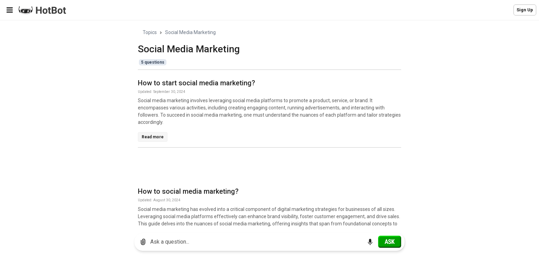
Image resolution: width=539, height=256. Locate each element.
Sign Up (525, 9)
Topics (150, 32)
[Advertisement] (263, 168)
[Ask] (389, 241)
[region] (269, 124)
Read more (153, 137)
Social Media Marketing (190, 32)
